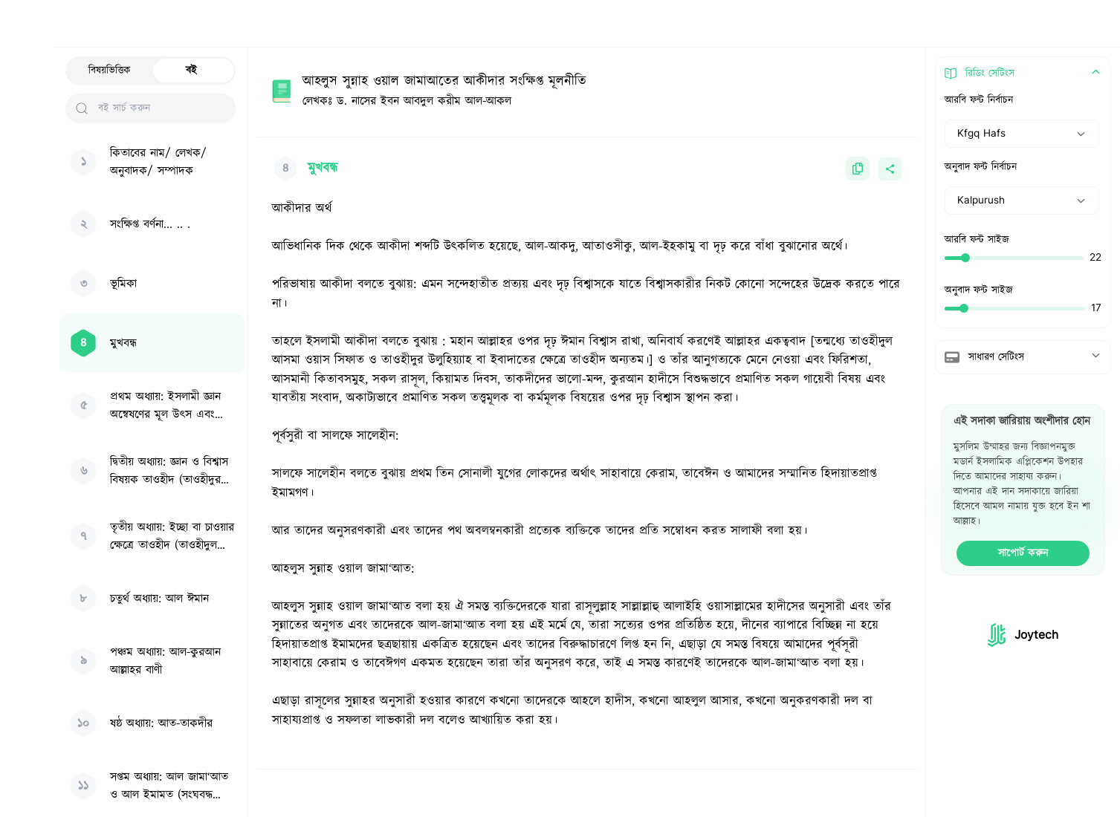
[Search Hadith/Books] (523, 23)
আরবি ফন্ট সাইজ (977, 239)
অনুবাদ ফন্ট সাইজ (979, 290)
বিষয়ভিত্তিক (109, 70)
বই (191, 70)
